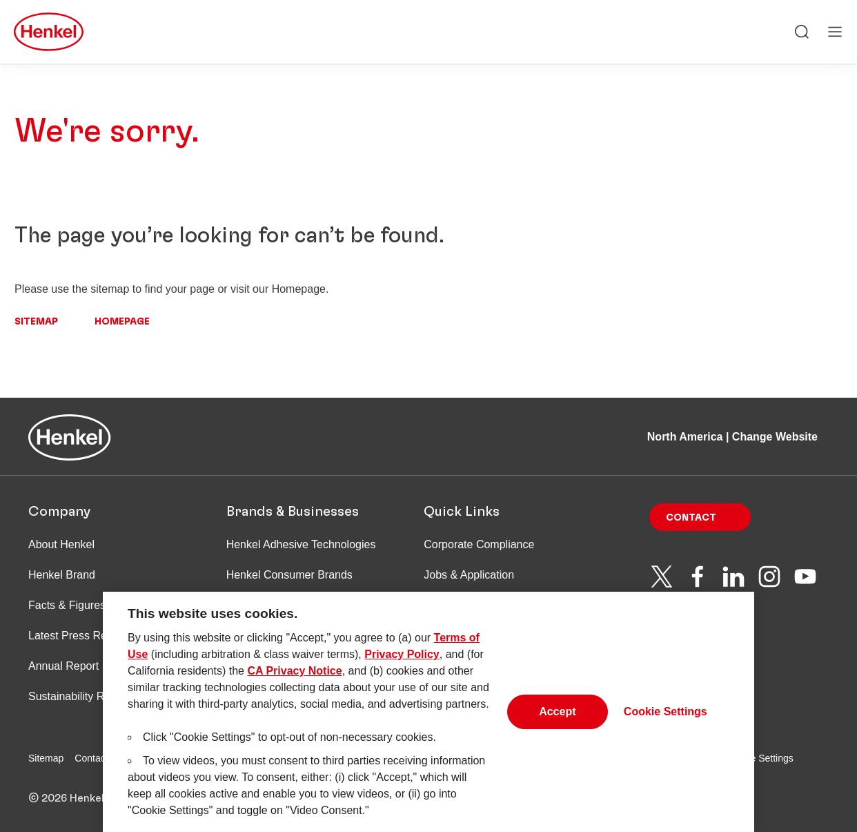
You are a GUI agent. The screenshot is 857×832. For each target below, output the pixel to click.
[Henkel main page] (48, 31)
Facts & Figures (67, 605)
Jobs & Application (469, 575)
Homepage (122, 322)
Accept (557, 718)
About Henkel (61, 544)
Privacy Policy (402, 660)
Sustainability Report (79, 696)
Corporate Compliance (479, 544)
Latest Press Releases (83, 635)
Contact (691, 518)
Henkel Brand (61, 575)
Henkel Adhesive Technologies (301, 544)
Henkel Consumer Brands (289, 575)
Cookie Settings (760, 758)
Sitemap (36, 322)
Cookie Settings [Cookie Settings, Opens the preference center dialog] (665, 718)
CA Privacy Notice (294, 676)
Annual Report (63, 666)
